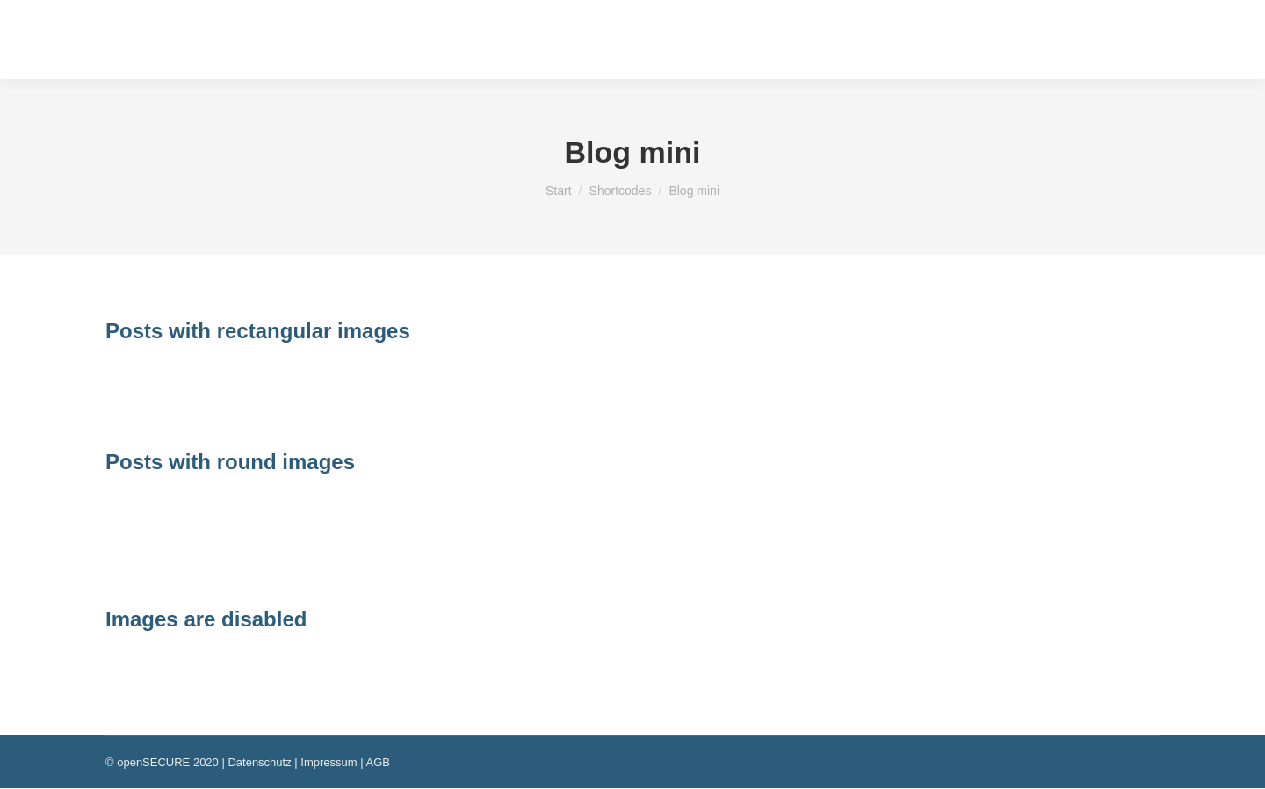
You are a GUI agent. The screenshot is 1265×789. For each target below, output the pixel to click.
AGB (377, 762)
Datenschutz (259, 762)
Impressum (328, 762)
